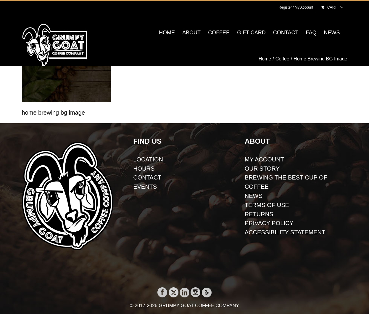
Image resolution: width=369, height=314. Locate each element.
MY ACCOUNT (264, 159)
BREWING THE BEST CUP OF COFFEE (286, 182)
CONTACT (147, 177)
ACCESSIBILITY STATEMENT (285, 232)
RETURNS (259, 214)
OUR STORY (262, 168)
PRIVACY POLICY (269, 223)
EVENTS (145, 186)
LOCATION (148, 159)
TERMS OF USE (267, 205)
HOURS (143, 168)
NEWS (253, 196)
